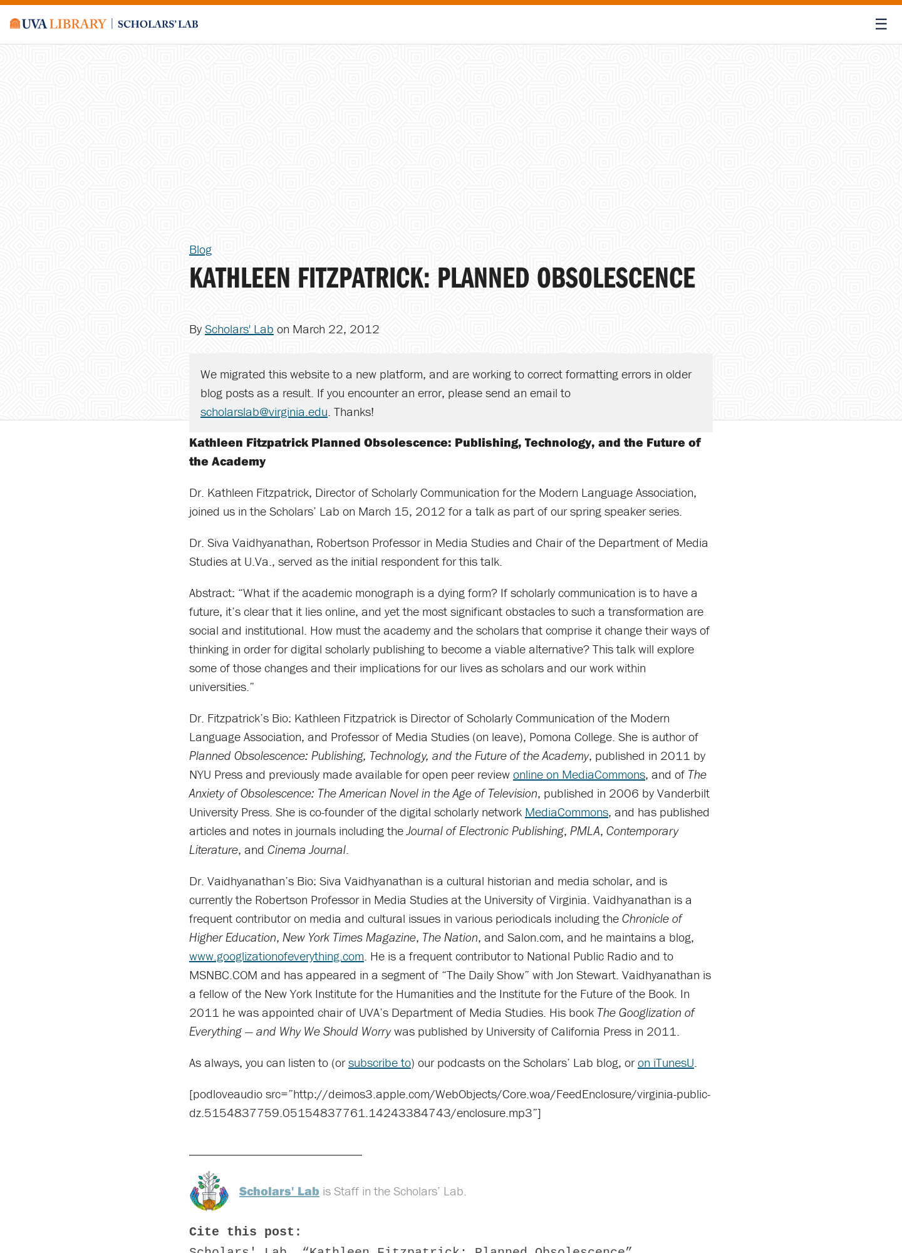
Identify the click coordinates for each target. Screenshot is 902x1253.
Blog (200, 249)
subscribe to (379, 1062)
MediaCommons (566, 811)
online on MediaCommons (579, 774)
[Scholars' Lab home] (104, 24)
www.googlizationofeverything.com (276, 956)
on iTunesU (666, 1062)
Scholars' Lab (239, 328)
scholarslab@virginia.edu (264, 411)
